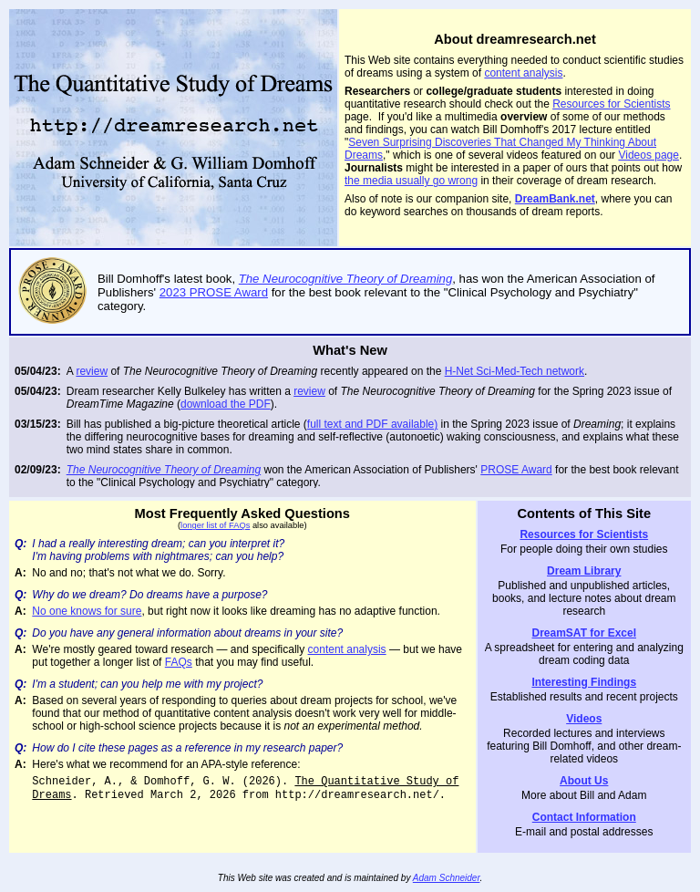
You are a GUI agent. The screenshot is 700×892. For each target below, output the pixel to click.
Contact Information (584, 817)
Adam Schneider (446, 878)
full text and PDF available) (372, 424)
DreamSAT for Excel (584, 633)
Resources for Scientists (611, 104)
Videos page (648, 155)
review (92, 371)
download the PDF (225, 404)
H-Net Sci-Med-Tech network (514, 371)
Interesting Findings (583, 682)
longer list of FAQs (215, 525)
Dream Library (584, 571)
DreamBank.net (555, 198)
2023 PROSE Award (214, 292)
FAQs (178, 662)
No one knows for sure (86, 611)
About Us (584, 780)
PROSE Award (515, 469)
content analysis (523, 73)
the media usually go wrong (411, 180)
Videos (584, 718)
